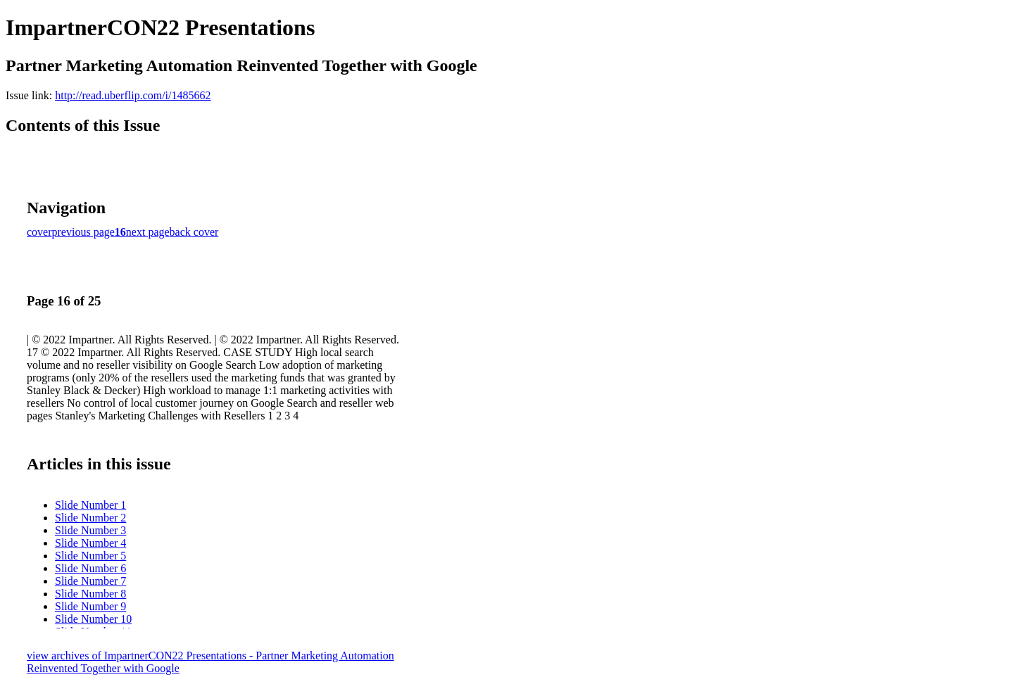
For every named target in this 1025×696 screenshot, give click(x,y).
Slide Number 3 (90, 530)
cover (39, 232)
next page (148, 232)
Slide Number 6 (90, 568)
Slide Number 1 (90, 505)
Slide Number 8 (90, 594)
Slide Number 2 (90, 518)
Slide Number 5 (90, 556)
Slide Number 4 (90, 543)
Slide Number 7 (90, 581)
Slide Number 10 (93, 619)
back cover (194, 232)
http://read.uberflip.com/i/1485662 (132, 95)
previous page (83, 232)
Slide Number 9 (90, 606)
